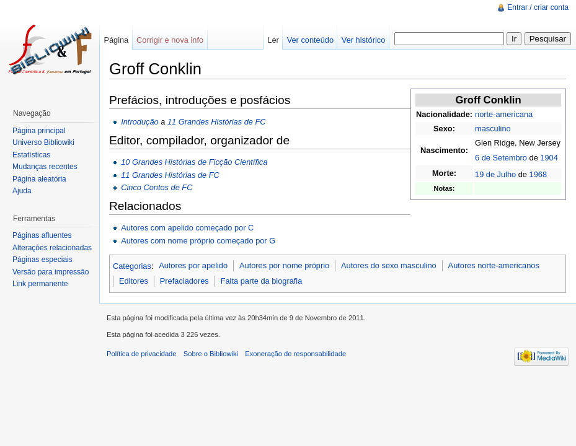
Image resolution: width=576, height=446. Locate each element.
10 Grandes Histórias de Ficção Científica (194, 162)
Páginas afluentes (41, 235)
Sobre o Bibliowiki (211, 353)
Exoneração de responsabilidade (295, 353)
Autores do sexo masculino (388, 265)
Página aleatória (39, 179)
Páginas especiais (42, 259)
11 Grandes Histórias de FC (216, 121)
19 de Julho (495, 174)
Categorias (132, 265)
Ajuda (22, 190)
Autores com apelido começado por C (187, 227)
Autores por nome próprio (284, 265)
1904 (548, 157)
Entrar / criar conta (538, 7)
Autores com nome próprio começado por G (198, 240)
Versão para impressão (50, 272)
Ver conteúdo (310, 40)
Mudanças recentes (45, 166)
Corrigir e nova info (169, 40)
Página (116, 40)
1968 (538, 174)
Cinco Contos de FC (156, 187)
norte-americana (504, 114)
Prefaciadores (184, 281)
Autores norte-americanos (493, 265)
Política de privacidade (142, 353)
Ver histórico (363, 40)
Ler (273, 40)
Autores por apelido (193, 265)
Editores (133, 281)
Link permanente (40, 283)
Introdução (139, 121)
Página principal (38, 130)
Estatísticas (31, 155)
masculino (493, 128)
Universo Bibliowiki (43, 142)
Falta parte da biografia (262, 281)
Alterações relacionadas (52, 247)
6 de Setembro (501, 157)
